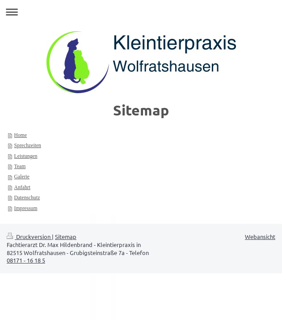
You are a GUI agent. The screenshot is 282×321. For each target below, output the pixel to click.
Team (20, 166)
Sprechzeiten (27, 145)
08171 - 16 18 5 (26, 260)
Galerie (21, 177)
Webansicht (260, 236)
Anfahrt (22, 187)
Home (20, 135)
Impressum (26, 208)
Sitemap (65, 236)
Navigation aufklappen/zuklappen (141, 11)
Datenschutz (27, 198)
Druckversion (29, 236)
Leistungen (26, 156)
